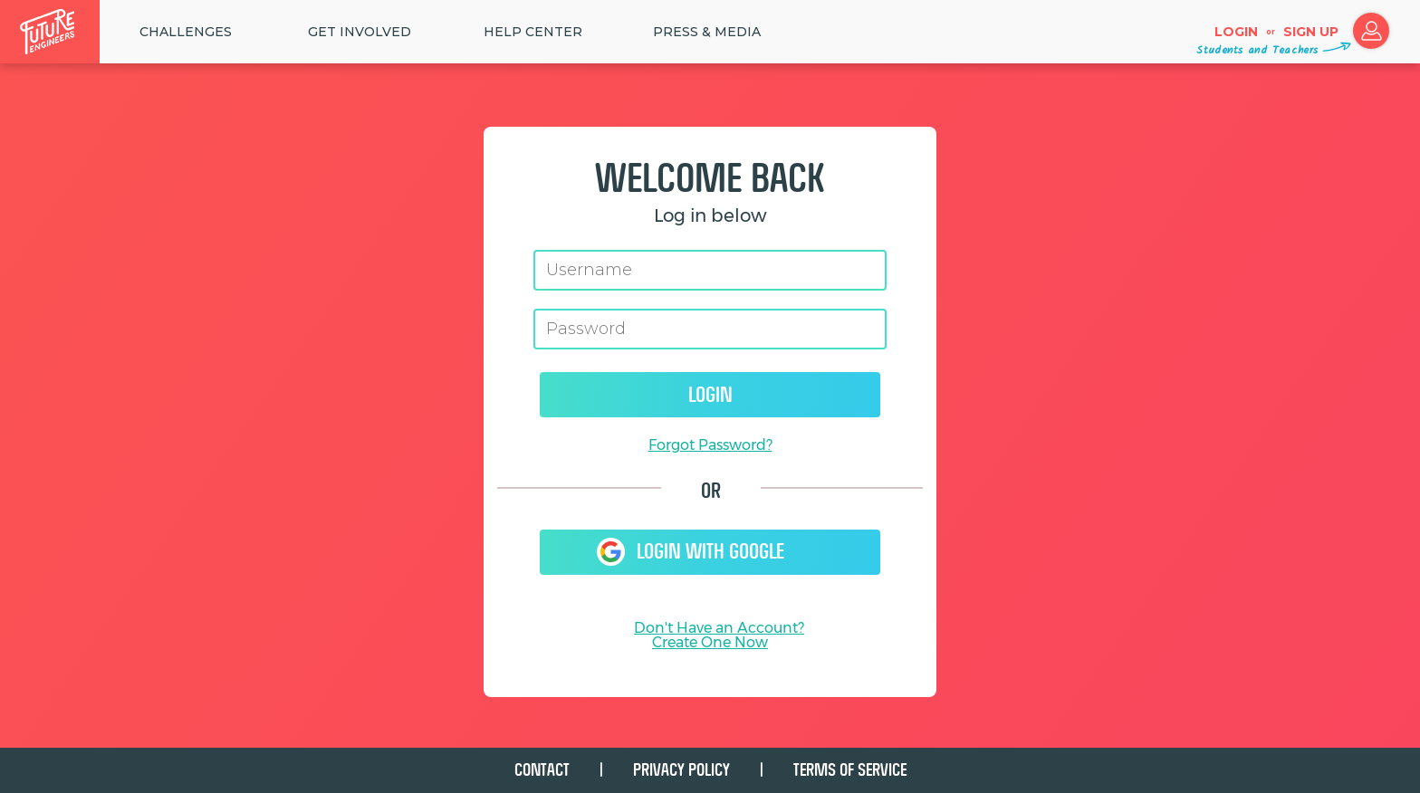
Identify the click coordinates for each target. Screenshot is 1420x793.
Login (1236, 31)
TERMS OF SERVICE (850, 769)
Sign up (1310, 31)
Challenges (185, 32)
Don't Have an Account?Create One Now (719, 635)
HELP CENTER (533, 32)
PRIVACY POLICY (681, 769)
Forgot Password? (710, 445)
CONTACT (542, 769)
